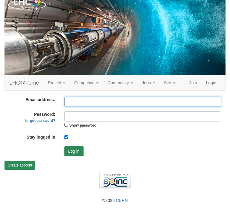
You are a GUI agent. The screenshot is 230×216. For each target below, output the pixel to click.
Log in (74, 151)
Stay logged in (41, 137)
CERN (122, 200)
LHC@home (24, 83)
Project (56, 82)
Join (193, 82)
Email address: (40, 99)
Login (211, 82)
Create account (20, 165)
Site (169, 82)
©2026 (115, 200)
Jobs (148, 82)
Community (120, 82)
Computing (86, 82)
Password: (40, 117)
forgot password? (40, 120)
